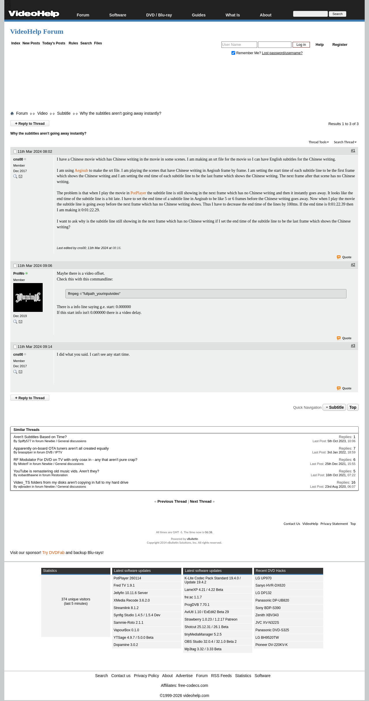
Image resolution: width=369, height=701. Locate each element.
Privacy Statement (334, 523)
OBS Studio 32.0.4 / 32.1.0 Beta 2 (210, 642)
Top (353, 407)
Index (15, 43)
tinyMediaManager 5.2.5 (203, 634)
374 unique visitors (75, 599)
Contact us (121, 675)
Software (117, 15)
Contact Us (292, 523)
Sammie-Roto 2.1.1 (128, 623)
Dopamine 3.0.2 (126, 645)
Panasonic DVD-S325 (272, 630)
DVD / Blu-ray (159, 15)
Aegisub (81, 170)
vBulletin (192, 539)
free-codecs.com (193, 685)
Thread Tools (318, 142)
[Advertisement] (184, 84)
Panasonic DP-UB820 (272, 600)
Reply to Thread (30, 123)
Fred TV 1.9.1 (124, 585)
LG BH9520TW (267, 638)
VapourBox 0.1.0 (126, 630)
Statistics (243, 675)
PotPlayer (138, 193)
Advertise (184, 675)
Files (98, 43)
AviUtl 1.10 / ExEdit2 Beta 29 (206, 612)
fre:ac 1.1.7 (193, 597)
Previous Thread (172, 501)
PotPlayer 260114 (127, 578)
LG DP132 (263, 593)
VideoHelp (310, 523)
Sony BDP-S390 (267, 608)
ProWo (18, 274)
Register (339, 44)
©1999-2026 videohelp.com (184, 695)
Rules (73, 43)
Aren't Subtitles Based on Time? (40, 437)
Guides (199, 15)
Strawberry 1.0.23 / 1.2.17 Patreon (210, 619)
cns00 (18, 159)
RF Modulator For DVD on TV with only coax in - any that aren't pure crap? (75, 459)
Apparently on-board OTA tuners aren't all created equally (61, 448)
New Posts (31, 43)
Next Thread (201, 501)
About (265, 15)
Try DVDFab (53, 552)
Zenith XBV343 (267, 615)
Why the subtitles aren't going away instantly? (120, 113)
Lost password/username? (282, 53)
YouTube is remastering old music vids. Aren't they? (56, 471)
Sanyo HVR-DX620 (270, 585)
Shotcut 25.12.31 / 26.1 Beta (206, 627)
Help (320, 44)
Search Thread (344, 142)
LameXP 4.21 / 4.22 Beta (203, 590)
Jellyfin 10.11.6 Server (131, 593)
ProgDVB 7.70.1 (197, 605)
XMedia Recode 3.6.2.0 (132, 600)
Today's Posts (53, 43)
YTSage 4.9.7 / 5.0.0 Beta (133, 638)
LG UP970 (263, 578)
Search (86, 43)
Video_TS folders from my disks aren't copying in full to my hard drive (71, 482)
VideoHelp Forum (36, 31)
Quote (344, 257)
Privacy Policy (146, 675)
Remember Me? (246, 53)
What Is (232, 15)
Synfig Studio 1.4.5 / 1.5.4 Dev (137, 615)
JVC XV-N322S (267, 623)
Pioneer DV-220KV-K (271, 645)
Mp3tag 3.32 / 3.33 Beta (202, 649)
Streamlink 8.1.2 (126, 608)
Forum (83, 15)
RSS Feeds (221, 675)
